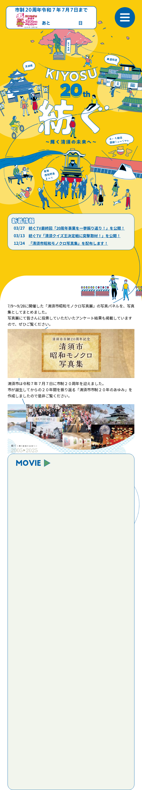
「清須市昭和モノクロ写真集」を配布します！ (68, 243)
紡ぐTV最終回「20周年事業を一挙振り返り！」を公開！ (77, 228)
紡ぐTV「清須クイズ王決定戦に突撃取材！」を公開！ (74, 235)
